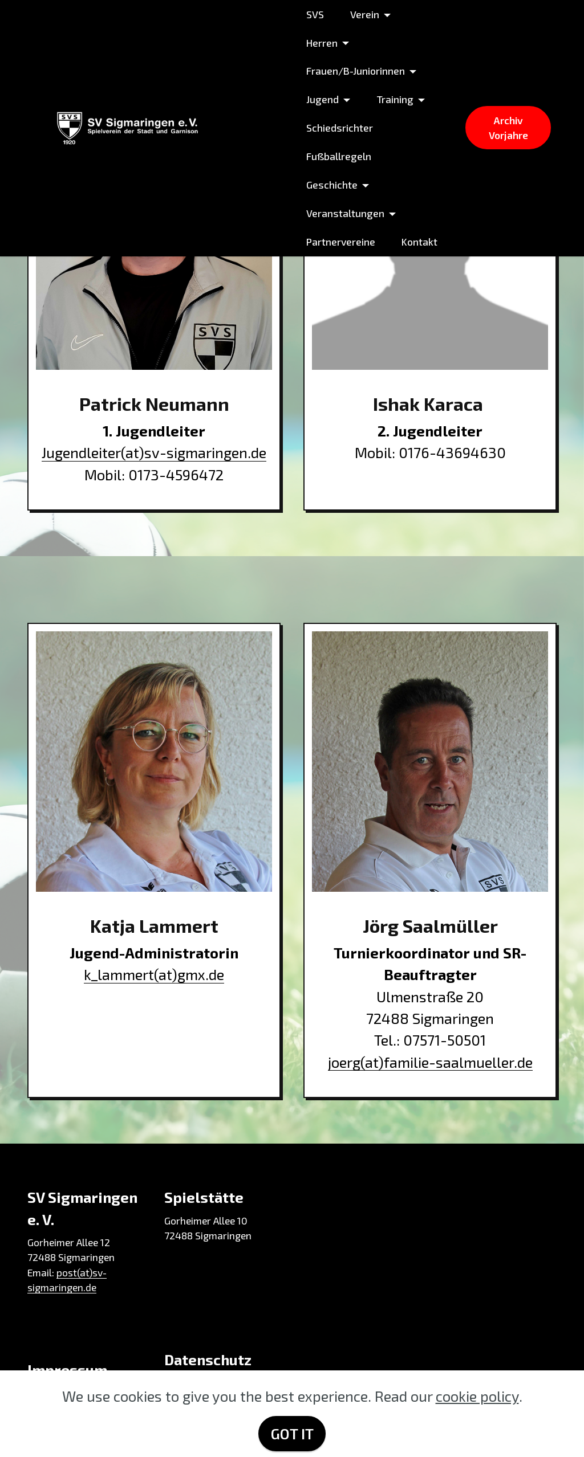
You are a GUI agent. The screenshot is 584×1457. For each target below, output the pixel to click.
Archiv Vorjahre (508, 127)
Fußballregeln (338, 156)
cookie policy (477, 1396)
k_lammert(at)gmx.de (154, 974)
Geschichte (332, 184)
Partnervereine (340, 241)
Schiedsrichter (339, 127)
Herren (322, 42)
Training (394, 99)
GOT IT (292, 1433)
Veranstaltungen (345, 213)
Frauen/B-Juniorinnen (355, 70)
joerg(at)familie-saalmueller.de (430, 1062)
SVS (315, 14)
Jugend (322, 99)
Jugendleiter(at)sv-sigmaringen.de (154, 452)
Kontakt (419, 241)
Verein (364, 14)
